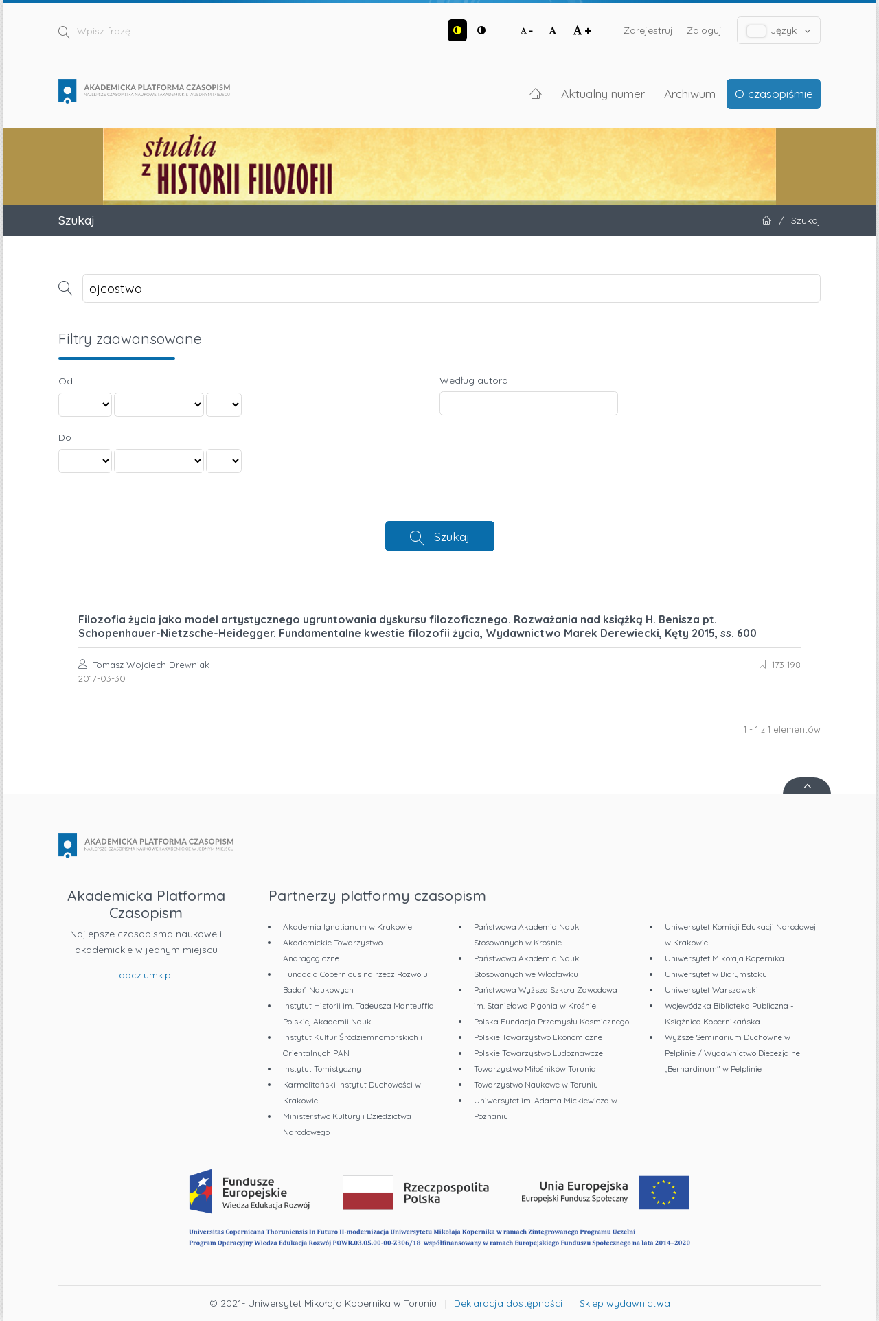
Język (779, 30)
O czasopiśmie (774, 93)
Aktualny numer (603, 93)
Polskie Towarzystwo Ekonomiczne (538, 1037)
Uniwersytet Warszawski (711, 990)
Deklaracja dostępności (508, 1303)
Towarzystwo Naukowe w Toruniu (536, 1084)
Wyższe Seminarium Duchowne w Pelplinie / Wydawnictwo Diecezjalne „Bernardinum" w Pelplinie (732, 1053)
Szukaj (452, 536)
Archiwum (690, 93)
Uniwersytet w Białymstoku (716, 974)
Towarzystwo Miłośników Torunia (535, 1069)
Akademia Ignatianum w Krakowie (347, 926)
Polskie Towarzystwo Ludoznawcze (538, 1053)
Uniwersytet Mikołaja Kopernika (724, 958)
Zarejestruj (648, 30)
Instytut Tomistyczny (322, 1069)
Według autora (474, 380)
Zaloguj (704, 30)
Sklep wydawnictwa (625, 1303)
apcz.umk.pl (146, 975)
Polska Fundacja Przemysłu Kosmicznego (551, 1021)
